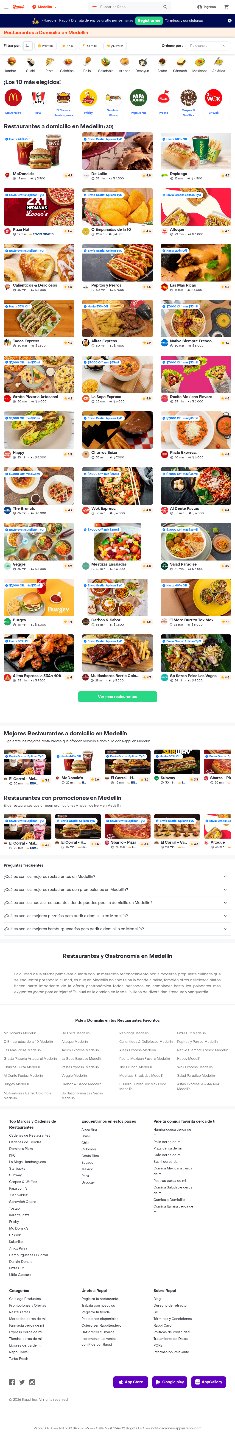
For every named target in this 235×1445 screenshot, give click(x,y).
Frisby (14, 1222)
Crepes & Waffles (23, 1182)
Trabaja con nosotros (98, 1305)
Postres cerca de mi (170, 1181)
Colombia (89, 1149)
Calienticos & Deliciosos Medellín (146, 1042)
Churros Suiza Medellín (22, 1067)
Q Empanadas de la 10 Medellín (28, 1042)
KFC (12, 1155)
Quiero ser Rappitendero (101, 1325)
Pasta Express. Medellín (80, 1067)
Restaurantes (19, 1312)
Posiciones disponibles (99, 1319)
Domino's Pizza (21, 1149)
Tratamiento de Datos (171, 1339)
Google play (170, 1382)
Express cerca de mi (25, 1332)
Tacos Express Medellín (80, 1050)
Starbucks (17, 1168)
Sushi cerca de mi (168, 1162)
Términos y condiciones (184, 21)
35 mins (89, 45)
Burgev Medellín (16, 1084)
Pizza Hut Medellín (191, 1033)
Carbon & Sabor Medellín (81, 1084)
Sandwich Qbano (22, 1202)
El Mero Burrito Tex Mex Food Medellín (142, 1086)
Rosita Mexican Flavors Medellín (144, 1059)
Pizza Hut (16, 1268)
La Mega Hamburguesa (27, 1162)
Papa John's (18, 1188)
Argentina (89, 1129)
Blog (157, 1299)
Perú (85, 1176)
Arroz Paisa (18, 1248)
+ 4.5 (67, 45)
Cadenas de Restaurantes (29, 1135)
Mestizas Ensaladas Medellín (141, 1076)
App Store (130, 1382)
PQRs (158, 1345)
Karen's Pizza (19, 1215)
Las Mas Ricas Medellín (22, 1050)
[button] (44, 7)
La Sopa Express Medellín (82, 1059)
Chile (85, 1143)
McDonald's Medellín (20, 1033)
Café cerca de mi (167, 1155)
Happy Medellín (189, 1059)
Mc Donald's (18, 1228)
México (87, 1169)
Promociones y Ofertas (27, 1305)
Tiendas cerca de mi (25, 1339)
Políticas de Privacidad (172, 1332)
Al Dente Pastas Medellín (23, 1076)
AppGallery (208, 1382)
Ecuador (88, 1162)
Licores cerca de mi (25, 1345)
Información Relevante (171, 1352)
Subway (15, 1175)
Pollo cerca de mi (167, 1142)
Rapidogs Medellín (133, 1033)
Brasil (85, 1136)
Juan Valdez (18, 1195)
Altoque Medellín (75, 1042)
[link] (39, 156)
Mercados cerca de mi (27, 1319)
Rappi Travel (18, 1352)
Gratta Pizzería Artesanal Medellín (30, 1059)
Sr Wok (15, 1235)
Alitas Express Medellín (137, 1050)
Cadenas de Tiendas (25, 1142)
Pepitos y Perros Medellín (197, 1042)
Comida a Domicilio (169, 1200)
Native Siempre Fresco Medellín (202, 1050)
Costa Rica (90, 1156)
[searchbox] (129, 7)
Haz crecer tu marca (97, 1332)
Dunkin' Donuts (20, 1262)
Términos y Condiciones (173, 1319)
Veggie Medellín (74, 1076)
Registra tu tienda (95, 1312)
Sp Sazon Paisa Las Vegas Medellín (82, 1095)
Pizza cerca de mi (168, 1148)
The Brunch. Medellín (135, 1067)
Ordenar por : (172, 46)
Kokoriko (16, 1242)
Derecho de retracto (170, 1305)
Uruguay (88, 1182)
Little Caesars (20, 1275)
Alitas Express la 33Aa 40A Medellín (198, 1086)
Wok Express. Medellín (195, 1067)
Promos (45, 45)
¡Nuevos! (114, 45)
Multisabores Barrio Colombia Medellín (27, 1095)
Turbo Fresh (18, 1359)
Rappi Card (162, 1325)
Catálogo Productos (25, 1299)
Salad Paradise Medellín (196, 1076)
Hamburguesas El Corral (28, 1255)
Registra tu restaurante (99, 1299)
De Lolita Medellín (76, 1033)
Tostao (14, 1208)
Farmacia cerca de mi (26, 1325)
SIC (156, 1312)
